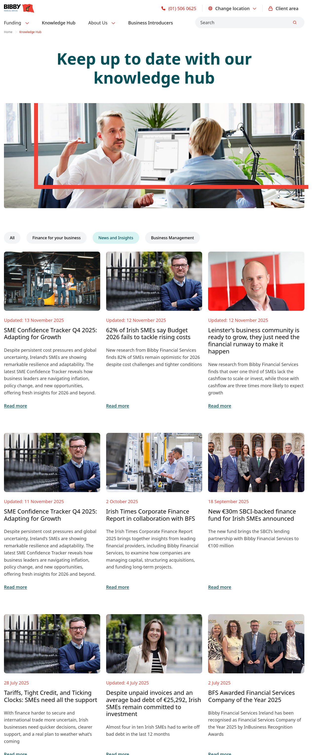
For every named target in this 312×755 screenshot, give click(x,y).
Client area (283, 8)
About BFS (89, 625)
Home (8, 32)
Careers (87, 635)
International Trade (24, 625)
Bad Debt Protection (25, 635)
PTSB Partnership (22, 645)
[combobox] (249, 22)
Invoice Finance (20, 615)
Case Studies (167, 625)
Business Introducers (150, 23)
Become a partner (98, 655)
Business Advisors (97, 645)
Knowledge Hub (59, 23)
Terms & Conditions (85, 710)
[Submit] (294, 22)
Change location (232, 8)
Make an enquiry (248, 568)
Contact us (90, 615)
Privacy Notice (48, 710)
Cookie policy (16, 710)
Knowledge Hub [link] (30, 32)
